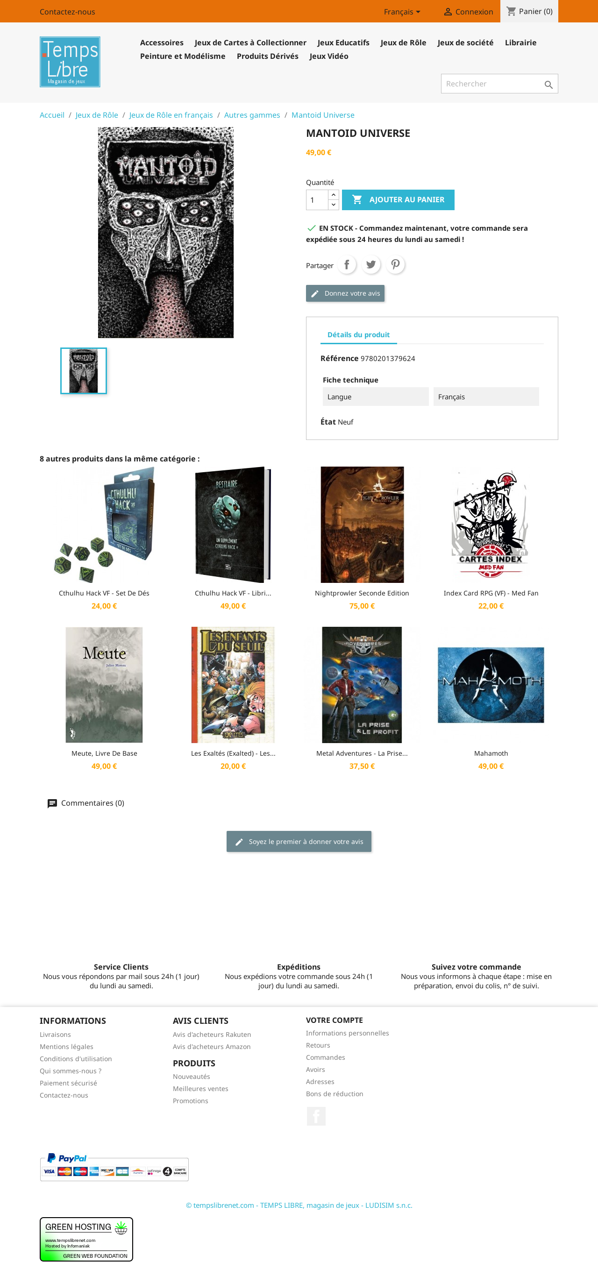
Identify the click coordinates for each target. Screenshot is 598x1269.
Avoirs (315, 1069)
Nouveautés (191, 1076)
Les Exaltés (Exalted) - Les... (233, 753)
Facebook (316, 1116)
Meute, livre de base (104, 753)
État (328, 421)
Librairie (521, 42)
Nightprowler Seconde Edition (362, 592)
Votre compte (334, 1020)
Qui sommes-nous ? (70, 1070)
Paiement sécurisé (68, 1082)
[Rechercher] (499, 83)
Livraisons (55, 1034)
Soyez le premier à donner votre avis (299, 842)
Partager (346, 264)
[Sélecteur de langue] (404, 12)
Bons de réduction (334, 1093)
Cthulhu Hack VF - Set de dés (104, 592)
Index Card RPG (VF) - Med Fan (491, 592)
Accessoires (162, 42)
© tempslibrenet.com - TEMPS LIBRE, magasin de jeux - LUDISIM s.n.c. (299, 1205)
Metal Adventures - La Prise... (362, 753)
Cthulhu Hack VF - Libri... (233, 592)
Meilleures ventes (200, 1088)
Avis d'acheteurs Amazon (212, 1046)
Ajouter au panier (398, 200)
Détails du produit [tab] (358, 334)
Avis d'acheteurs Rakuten (212, 1034)
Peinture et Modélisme (183, 56)
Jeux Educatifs (344, 42)
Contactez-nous (67, 12)
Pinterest (395, 264)
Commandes (325, 1057)
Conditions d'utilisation (76, 1058)
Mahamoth (491, 753)
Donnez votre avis (345, 293)
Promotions (190, 1100)
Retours (318, 1045)
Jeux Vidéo (329, 56)
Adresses (320, 1081)
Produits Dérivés (268, 56)
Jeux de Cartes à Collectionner (250, 42)
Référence (339, 358)
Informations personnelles (347, 1032)
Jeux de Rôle (404, 42)
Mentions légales (66, 1046)
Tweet (371, 264)
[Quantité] (317, 200)
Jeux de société (466, 42)
